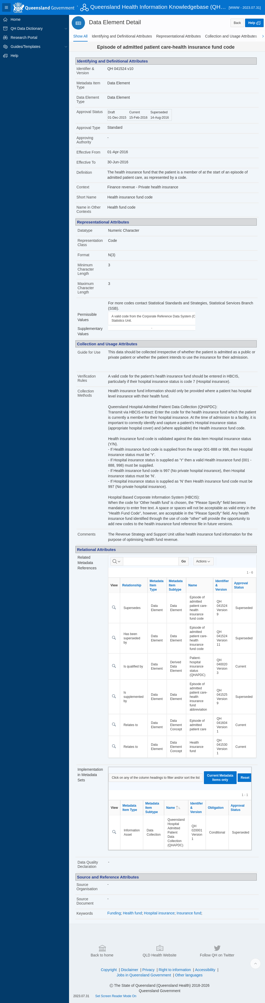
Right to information (175, 970)
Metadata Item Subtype (176, 585)
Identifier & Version (85, 71)
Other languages (189, 975)
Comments (87, 534)
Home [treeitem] (15, 19)
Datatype (85, 230)
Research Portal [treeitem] (24, 37)
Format (83, 255)
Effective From (88, 152)
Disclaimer (129, 970)
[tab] (80, 36)
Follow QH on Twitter (217, 950)
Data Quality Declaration (88, 864)
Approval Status (89, 112)
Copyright (109, 970)
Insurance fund (189, 913)
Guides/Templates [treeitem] (25, 46)
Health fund (132, 913)
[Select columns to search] (116, 561)
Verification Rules (87, 378)
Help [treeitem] (14, 55)
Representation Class (90, 242)
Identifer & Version (196, 808)
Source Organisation (86, 886)
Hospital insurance (159, 913)
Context (82, 187)
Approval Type (88, 128)
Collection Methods (86, 393)
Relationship (131, 585)
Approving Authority (84, 140)
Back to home (102, 950)
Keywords (84, 913)
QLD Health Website (159, 950)
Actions (203, 561)
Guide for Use (89, 352)
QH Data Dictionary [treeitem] (27, 28)
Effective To (86, 162)
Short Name (86, 197)
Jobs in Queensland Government (144, 975)
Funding (114, 913)
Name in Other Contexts (88, 209)
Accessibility (205, 970)
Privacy (148, 970)
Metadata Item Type (88, 85)
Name (192, 585)
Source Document (84, 901)
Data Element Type (87, 99)
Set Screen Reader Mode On (115, 996)
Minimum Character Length (86, 269)
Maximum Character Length (86, 287)
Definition (84, 172)
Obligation (216, 808)
